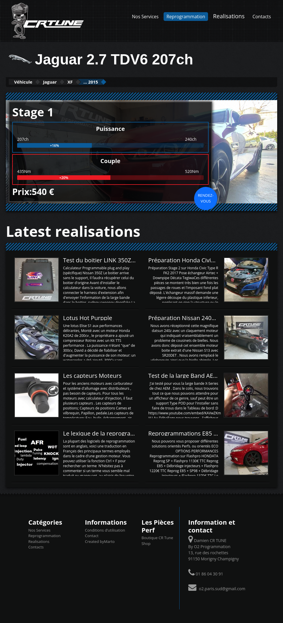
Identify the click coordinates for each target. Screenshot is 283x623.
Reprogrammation (185, 16)
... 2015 (121, 81)
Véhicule (28, 81)
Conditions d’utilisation (105, 529)
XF (92, 81)
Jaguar (64, 81)
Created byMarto (99, 540)
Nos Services (145, 16)
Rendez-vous (206, 197)
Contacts (261, 16)
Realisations (228, 16)
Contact (91, 535)
